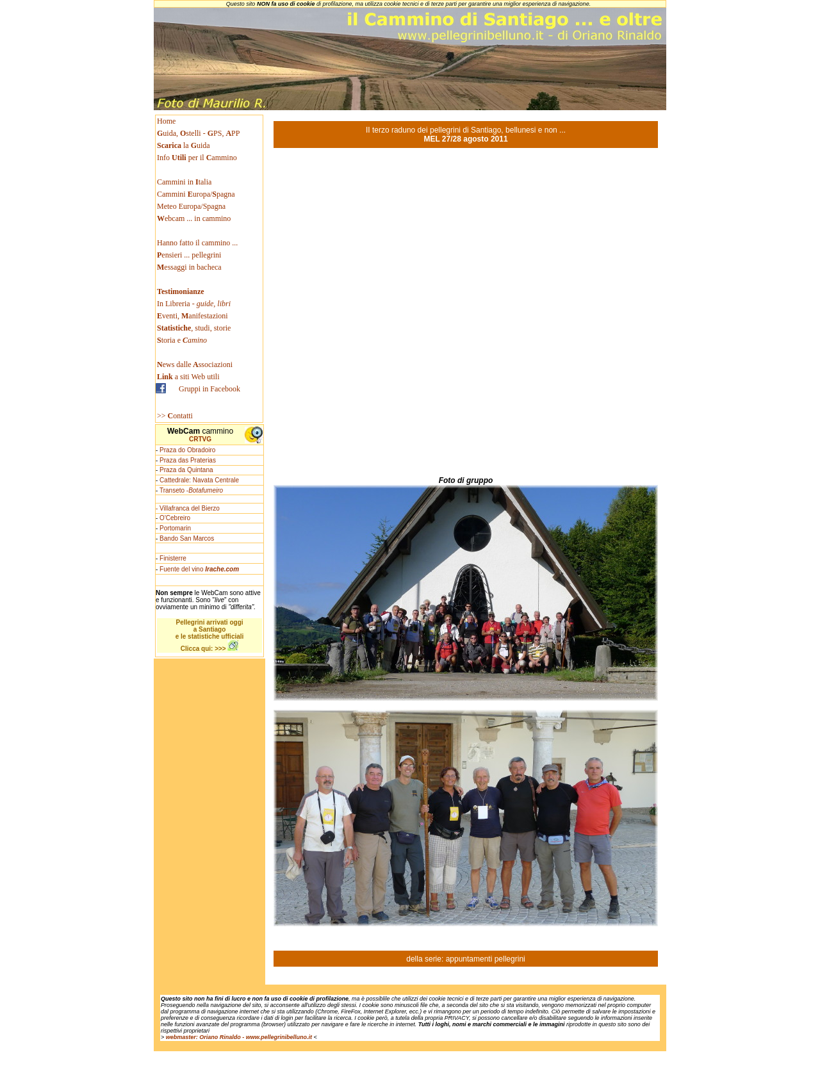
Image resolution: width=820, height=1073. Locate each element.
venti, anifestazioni (192, 315)
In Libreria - (194, 303)
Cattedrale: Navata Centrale (199, 480)
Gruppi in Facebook (209, 388)
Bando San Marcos (187, 538)
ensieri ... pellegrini (189, 254)
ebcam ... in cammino (194, 218)
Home (166, 121)
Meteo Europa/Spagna (191, 206)
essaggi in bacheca (189, 267)
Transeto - (191, 490)
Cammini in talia (184, 181)
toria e (182, 340)
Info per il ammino (198, 157)
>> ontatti (175, 415)
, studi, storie (194, 328)
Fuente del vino (199, 569)
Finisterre (173, 558)
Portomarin (175, 528)
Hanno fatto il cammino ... (197, 242)
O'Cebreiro (175, 517)
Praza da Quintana (186, 469)
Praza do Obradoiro (187, 450)
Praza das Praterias (188, 460)
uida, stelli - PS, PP (198, 133)
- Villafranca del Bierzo (188, 508)
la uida (184, 145)
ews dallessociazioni (195, 364)
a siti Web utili (188, 376)
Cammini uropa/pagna (196, 194)
